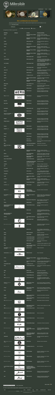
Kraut (30, 154)
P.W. (27, 305)
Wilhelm (34, 34)
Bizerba (28, 153)
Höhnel (32, 366)
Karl (27, 366)
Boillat (30, 243)
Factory (32, 34)
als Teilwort (33, 28)
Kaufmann (28, 35)
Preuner (30, 247)
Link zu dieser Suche (19, 385)
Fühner (30, 300)
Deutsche (30, 189)
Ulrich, (30, 194)
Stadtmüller (31, 232)
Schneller (30, 77)
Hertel (32, 346)
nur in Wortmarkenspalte (26, 28)
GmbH (32, 56)
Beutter (30, 41)
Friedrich (28, 158)
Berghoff (30, 128)
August (28, 216)
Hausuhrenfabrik (29, 328)
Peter (27, 245)
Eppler (30, 56)
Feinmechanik (29, 368)
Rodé (30, 199)
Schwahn (30, 252)
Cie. (31, 75)
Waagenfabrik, (31, 153)
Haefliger (30, 351)
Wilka (27, 34)
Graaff (30, 295)
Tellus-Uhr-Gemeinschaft (31, 333)
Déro (35, 199)
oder (31, 143)
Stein (31, 161)
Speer (30, 213)
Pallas (27, 189)
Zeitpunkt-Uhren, (29, 176)
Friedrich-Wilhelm (29, 182)
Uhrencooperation (29, 190)
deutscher (32, 333)
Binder (30, 145)
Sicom (28, 162)
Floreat (33, 282)
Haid (30, 371)
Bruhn (33, 158)
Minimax (33, 295)
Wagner (33, 182)
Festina (28, 261)
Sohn (32, 161)
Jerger (28, 143)
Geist (30, 341)
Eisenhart (30, 245)
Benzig (30, 88)
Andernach (33, 216)
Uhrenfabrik (34, 77)
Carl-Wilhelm (29, 346)
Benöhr (30, 85)
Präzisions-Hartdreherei (30, 367)
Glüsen (28, 329)
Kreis (33, 272)
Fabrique (32, 199)
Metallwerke (28, 283)
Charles (28, 83)
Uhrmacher (28, 334)
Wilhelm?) (33, 143)
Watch (29, 34)
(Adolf (30, 143)
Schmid (33, 265)
